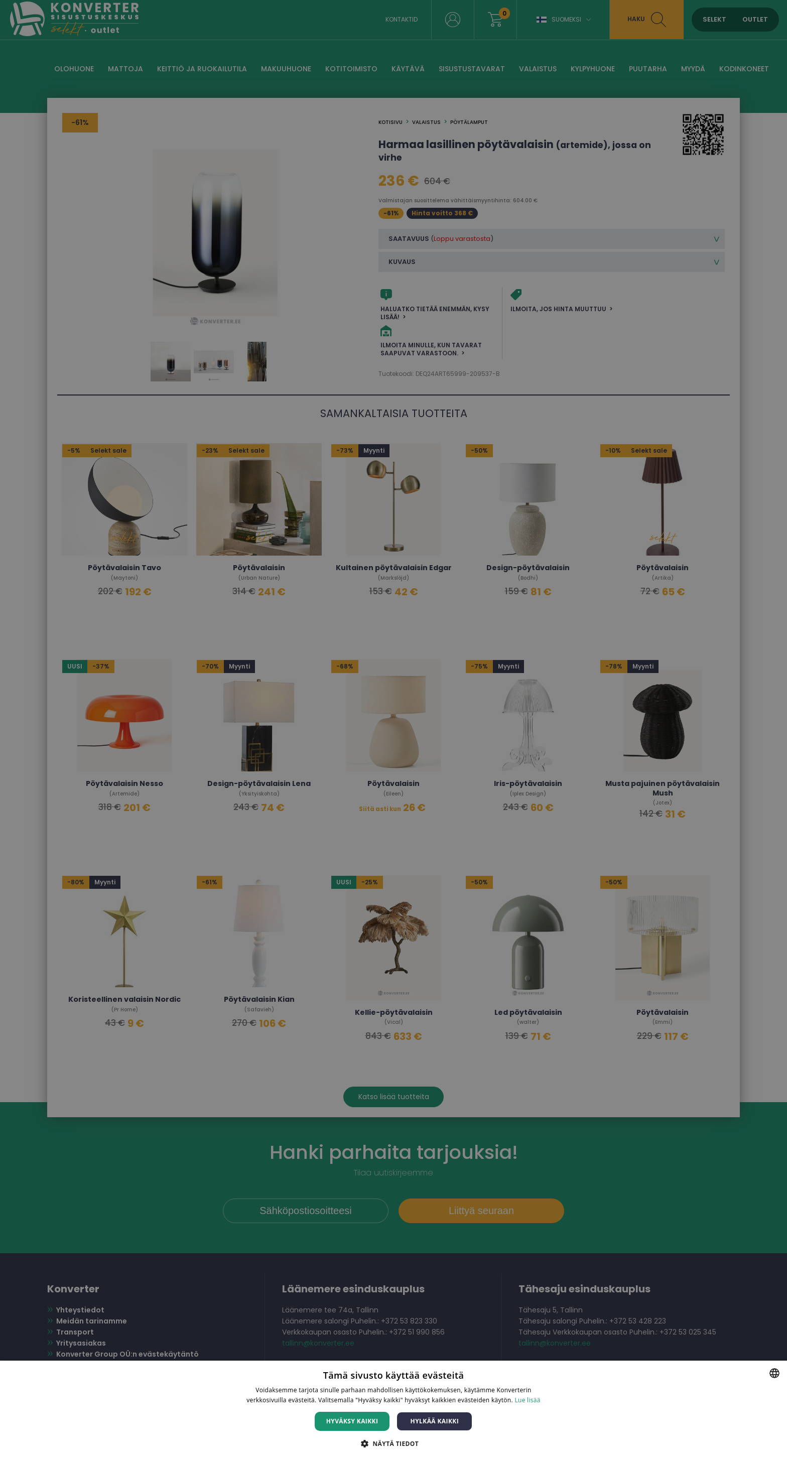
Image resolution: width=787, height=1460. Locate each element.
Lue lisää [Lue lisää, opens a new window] (527, 1400)
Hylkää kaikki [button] (435, 1421)
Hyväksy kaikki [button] (352, 1421)
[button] (393, 1443)
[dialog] (393, 730)
